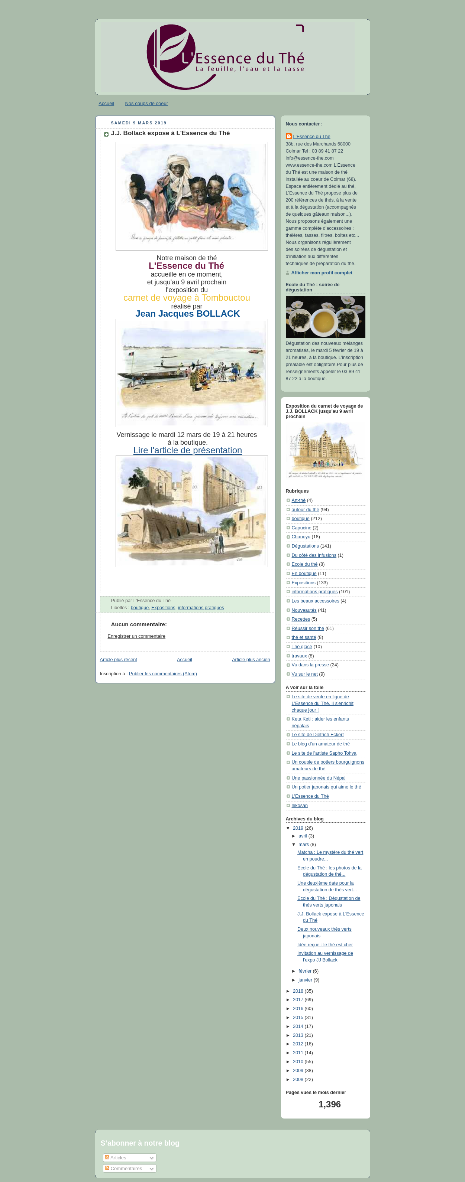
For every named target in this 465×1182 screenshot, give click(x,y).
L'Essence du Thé (311, 136)
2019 (299, 828)
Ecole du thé (305, 564)
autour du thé (305, 509)
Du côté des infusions (314, 555)
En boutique (304, 573)
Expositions (163, 607)
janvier (306, 980)
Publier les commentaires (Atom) (163, 673)
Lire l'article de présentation (187, 450)
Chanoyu (301, 536)
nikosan (300, 805)
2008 (299, 1079)
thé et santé (304, 637)
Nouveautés (304, 610)
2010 (299, 1061)
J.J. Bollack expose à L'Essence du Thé (170, 133)
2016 (299, 1008)
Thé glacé (302, 646)
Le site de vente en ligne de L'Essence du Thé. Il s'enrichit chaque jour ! (323, 703)
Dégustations (305, 546)
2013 (299, 1035)
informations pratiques (201, 607)
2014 (299, 1026)
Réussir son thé (308, 628)
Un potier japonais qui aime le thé (326, 787)
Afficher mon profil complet (322, 272)
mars (304, 844)
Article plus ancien (251, 659)
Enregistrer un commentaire (137, 636)
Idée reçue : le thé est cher (325, 944)
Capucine (301, 527)
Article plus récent (118, 659)
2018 (299, 991)
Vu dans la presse (310, 664)
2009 (299, 1070)
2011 (299, 1052)
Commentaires (123, 1168)
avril (303, 836)
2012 (299, 1044)
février (305, 971)
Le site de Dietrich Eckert (318, 734)
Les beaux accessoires (315, 601)
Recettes (301, 619)
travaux (299, 656)
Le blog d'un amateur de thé (321, 744)
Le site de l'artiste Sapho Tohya (324, 753)
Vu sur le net (305, 674)
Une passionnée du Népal (319, 778)
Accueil (106, 103)
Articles (115, 1157)
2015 (299, 1017)
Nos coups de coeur (146, 103)
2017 (299, 999)
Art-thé (299, 500)
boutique (140, 607)
